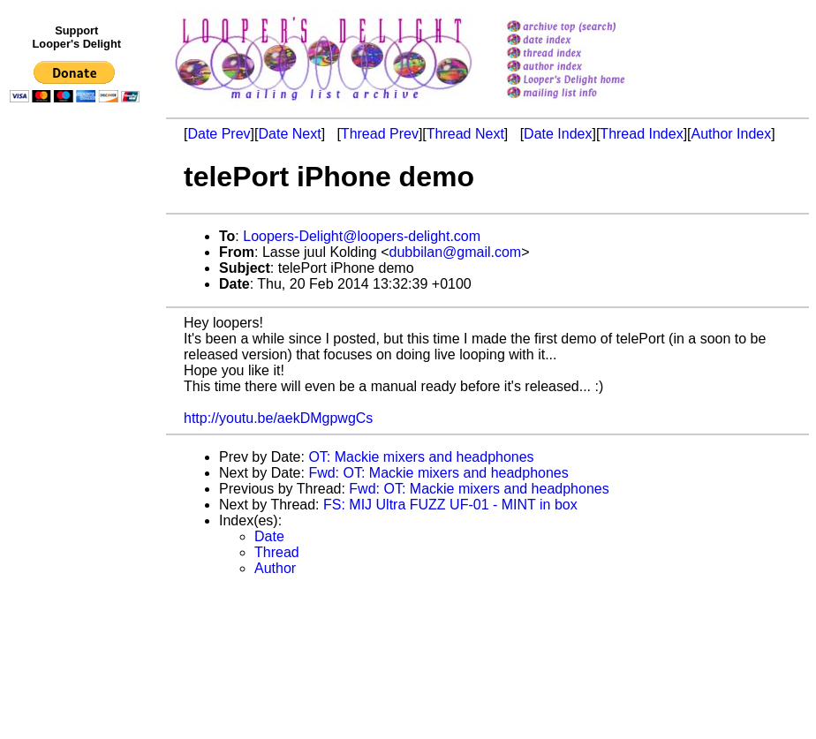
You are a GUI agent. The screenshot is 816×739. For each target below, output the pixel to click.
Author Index (731, 133)
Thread (276, 552)
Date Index (558, 133)
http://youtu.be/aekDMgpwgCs (278, 418)
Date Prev (218, 133)
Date (269, 536)
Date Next (289, 133)
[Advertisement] (77, 474)
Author (275, 568)
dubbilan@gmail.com (455, 252)
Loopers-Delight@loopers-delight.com (361, 236)
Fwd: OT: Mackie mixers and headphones (438, 472)
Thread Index (641, 133)
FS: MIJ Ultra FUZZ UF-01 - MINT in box (450, 504)
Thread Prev (380, 133)
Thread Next (465, 133)
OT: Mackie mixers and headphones (420, 456)
